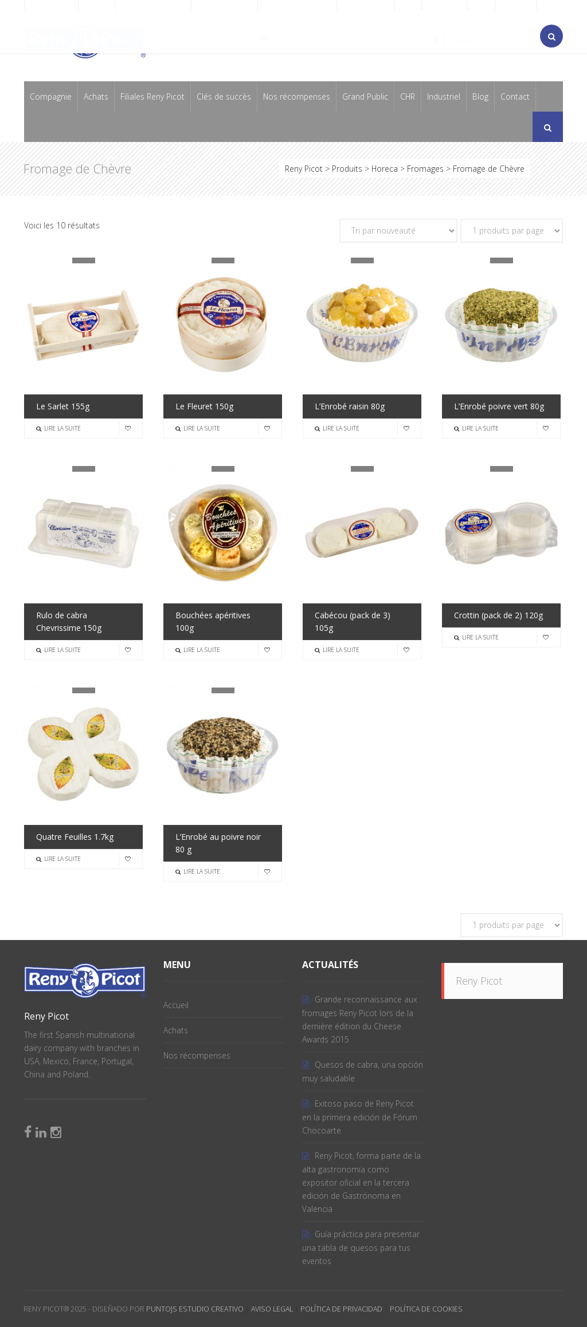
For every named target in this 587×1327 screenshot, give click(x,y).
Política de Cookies (426, 1309)
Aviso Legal (272, 1309)
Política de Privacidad (341, 1309)
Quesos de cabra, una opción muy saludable (362, 1071)
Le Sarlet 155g (62, 406)
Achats (96, 96)
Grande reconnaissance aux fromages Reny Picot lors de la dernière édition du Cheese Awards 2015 (359, 1019)
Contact (515, 96)
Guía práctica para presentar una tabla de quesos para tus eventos (361, 1247)
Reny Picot (479, 981)
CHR (407, 96)
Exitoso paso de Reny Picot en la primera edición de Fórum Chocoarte (359, 1117)
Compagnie (51, 96)
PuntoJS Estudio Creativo (195, 1309)
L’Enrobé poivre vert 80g (499, 406)
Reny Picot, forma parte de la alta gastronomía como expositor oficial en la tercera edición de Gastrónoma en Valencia (361, 1182)
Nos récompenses (296, 96)
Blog (480, 96)
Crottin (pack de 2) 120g (498, 615)
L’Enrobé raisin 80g (350, 406)
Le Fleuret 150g (204, 406)
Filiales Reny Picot (152, 96)
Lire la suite (58, 428)
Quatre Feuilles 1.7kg (75, 836)
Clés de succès (224, 96)
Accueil (176, 1005)
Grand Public (365, 96)
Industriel (443, 96)
